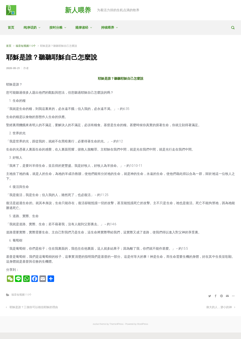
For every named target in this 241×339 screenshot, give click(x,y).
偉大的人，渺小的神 (219, 307)
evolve (96, 324)
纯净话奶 (30, 27)
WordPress (142, 324)
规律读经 (81, 27)
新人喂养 (78, 10)
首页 (11, 27)
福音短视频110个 (26, 45)
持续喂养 (107, 27)
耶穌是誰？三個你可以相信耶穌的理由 (34, 307)
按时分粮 (55, 27)
